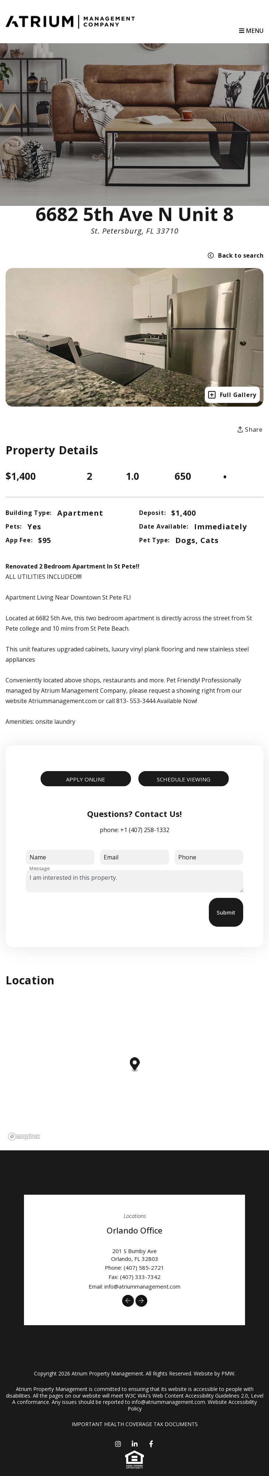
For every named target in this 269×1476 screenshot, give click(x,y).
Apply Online (85, 779)
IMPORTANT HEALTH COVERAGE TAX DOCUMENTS (135, 1424)
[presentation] (82, 912)
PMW (227, 1373)
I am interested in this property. (134, 881)
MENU (251, 31)
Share (250, 429)
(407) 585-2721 (144, 1267)
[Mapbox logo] (24, 1136)
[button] (128, 1301)
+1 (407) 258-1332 (144, 830)
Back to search (235, 255)
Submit (226, 912)
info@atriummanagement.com (142, 1286)
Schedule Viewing (183, 779)
